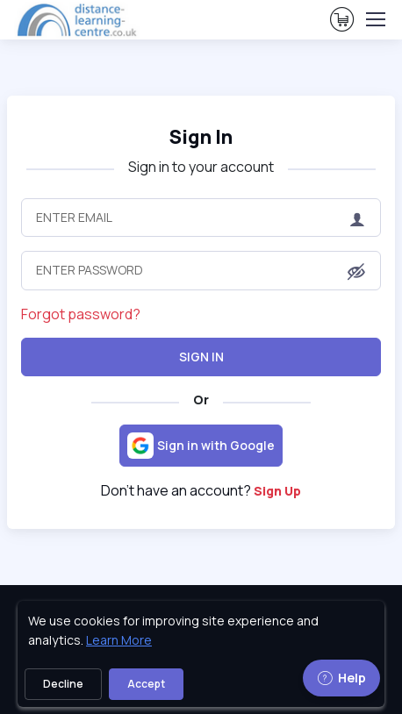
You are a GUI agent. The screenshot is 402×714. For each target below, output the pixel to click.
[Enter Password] (201, 270)
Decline (63, 683)
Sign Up (277, 490)
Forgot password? (80, 314)
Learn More (119, 640)
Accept (146, 683)
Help (341, 677)
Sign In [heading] (201, 137)
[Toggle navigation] (375, 19)
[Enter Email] (201, 217)
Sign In (201, 356)
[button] (356, 272)
